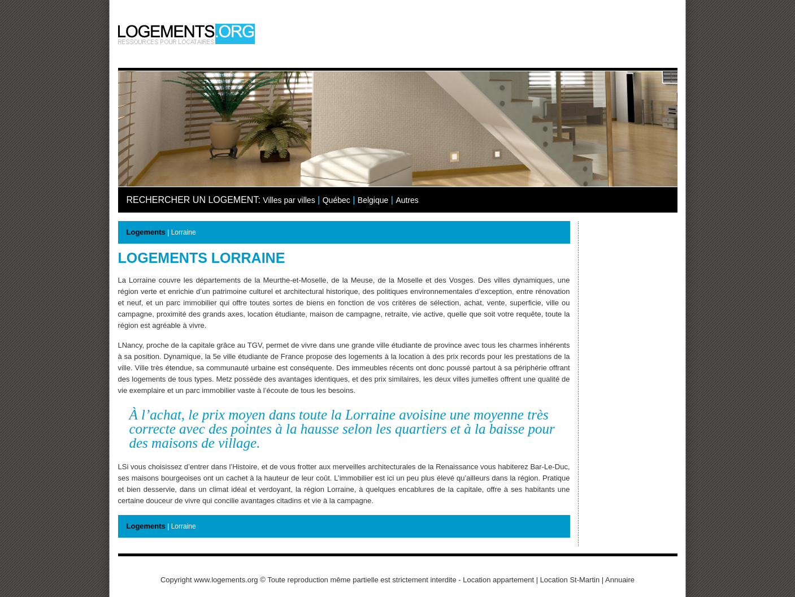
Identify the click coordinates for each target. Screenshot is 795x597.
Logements (146, 232)
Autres (407, 200)
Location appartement (498, 580)
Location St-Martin (570, 580)
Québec (336, 200)
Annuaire (620, 580)
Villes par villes (289, 200)
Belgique (373, 200)
